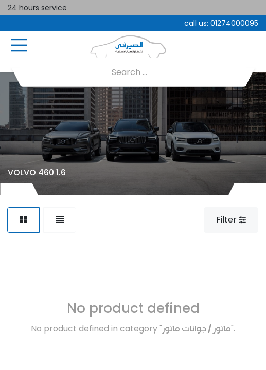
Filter (231, 220)
